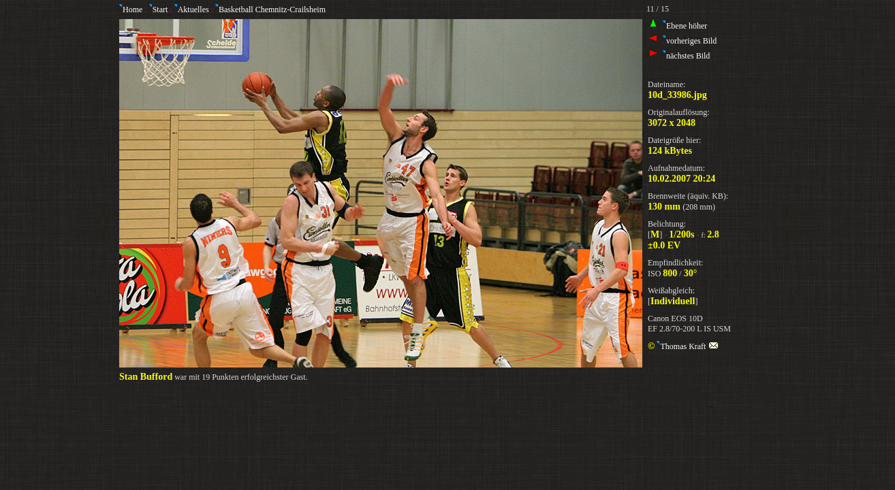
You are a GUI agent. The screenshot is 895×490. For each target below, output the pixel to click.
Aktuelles (191, 9)
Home (130, 9)
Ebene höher (685, 26)
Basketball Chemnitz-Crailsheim (270, 9)
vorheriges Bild (690, 41)
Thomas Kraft (688, 346)
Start (159, 9)
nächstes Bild (686, 56)
